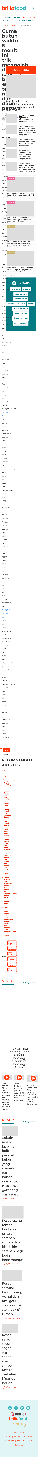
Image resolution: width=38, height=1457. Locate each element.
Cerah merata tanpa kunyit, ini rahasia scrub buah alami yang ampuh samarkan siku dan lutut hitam (19, 244)
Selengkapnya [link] (29, 983)
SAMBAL (26, 289)
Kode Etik (21, 1441)
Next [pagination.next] (7, 750)
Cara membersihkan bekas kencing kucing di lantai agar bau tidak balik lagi (20, 195)
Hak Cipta (9, 1441)
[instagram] (16, 1408)
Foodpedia (29, 17)
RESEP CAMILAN (20, 313)
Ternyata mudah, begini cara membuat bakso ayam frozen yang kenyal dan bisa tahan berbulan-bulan (27, 167)
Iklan (14, 1432)
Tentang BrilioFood (14, 1436)
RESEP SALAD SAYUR (16, 304)
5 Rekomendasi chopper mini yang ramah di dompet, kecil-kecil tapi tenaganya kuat (26, 154)
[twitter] (22, 1408)
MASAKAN (15, 289)
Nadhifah (5, 113)
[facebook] (10, 1408)
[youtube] (28, 1408)
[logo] (14, 8)
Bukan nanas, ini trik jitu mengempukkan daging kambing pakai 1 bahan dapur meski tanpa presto (10, 785)
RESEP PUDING (21, 299)
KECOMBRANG (21, 294)
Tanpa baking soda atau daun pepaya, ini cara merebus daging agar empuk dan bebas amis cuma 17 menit (7, 856)
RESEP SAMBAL (20, 323)
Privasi (29, 1436)
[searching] (33, 8)
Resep (8, 17)
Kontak (22, 1432)
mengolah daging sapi (6, 613)
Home (4, 25)
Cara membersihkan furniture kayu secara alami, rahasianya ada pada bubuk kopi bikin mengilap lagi (27, 130)
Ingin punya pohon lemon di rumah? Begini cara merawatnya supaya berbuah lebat (19, 219)
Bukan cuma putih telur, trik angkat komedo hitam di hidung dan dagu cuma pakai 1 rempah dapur (20, 269)
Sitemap (19, 1445)
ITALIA (31, 304)
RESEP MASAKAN (21, 309)
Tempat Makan (25, 20)
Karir (30, 1441)
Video (6, 20)
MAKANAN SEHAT (20, 318)
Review (17, 17)
